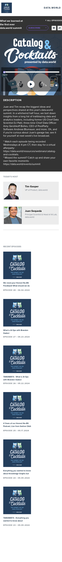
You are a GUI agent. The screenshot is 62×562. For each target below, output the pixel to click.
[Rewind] (20, 84)
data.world (52, 7)
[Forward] (42, 84)
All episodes (53, 20)
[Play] (31, 84)
